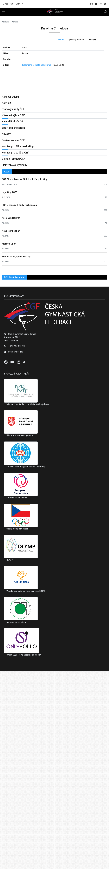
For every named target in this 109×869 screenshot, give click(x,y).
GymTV (19, 4)
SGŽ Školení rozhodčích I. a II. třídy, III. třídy (24, 366)
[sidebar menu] (3, 11)
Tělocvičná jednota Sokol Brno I (37, 65)
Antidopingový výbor (16, 809)
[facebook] (91, 4)
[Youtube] (13, 549)
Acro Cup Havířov (11, 404)
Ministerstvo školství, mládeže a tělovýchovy (27, 591)
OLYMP (9, 747)
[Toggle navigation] (105, 11)
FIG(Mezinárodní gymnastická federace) (25, 653)
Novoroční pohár (11, 417)
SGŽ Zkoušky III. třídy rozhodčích (19, 392)
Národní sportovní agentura (19, 622)
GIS (12, 4)
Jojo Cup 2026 (9, 379)
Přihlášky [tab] (92, 39)
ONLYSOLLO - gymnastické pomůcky (23, 841)
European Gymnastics (16, 684)
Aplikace (5, 22)
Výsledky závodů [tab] (76, 39)
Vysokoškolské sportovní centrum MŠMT (25, 778)
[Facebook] (6, 549)
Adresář (15, 22)
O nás (5, 4)
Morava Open (9, 430)
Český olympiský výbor (17, 715)
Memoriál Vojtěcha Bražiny (16, 443)
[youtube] (96, 4)
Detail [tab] (61, 39)
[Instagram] (19, 549)
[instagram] (100, 4)
